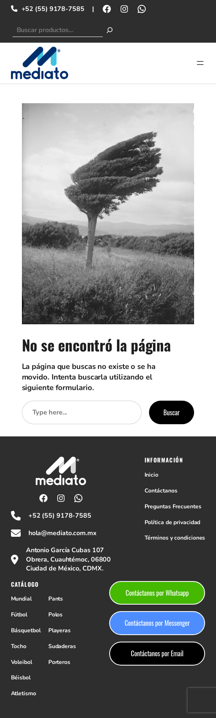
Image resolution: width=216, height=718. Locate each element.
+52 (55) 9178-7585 (53, 8)
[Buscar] (110, 30)
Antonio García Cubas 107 (65, 550)
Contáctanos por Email (157, 653)
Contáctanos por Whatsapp (157, 593)
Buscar (172, 412)
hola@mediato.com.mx (62, 533)
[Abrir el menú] (200, 63)
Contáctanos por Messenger (157, 623)
